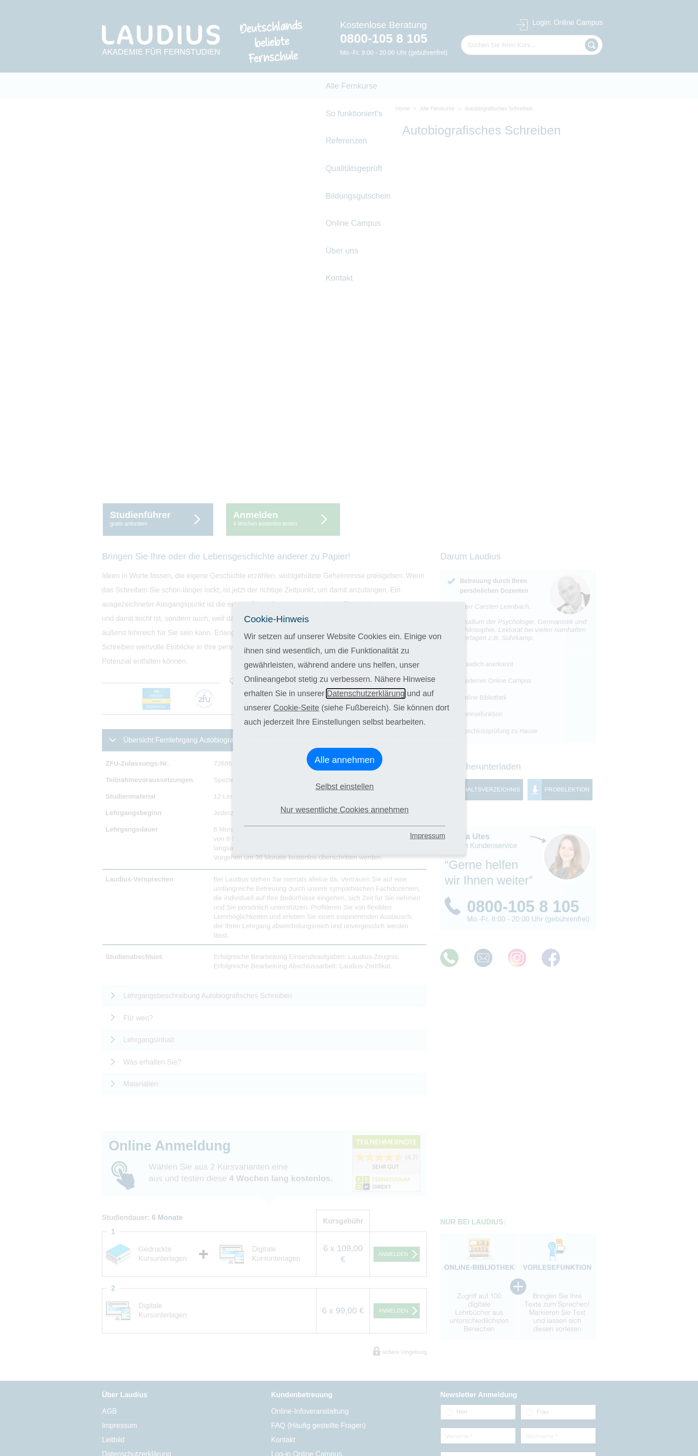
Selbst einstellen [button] (344, 786)
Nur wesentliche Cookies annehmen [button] (344, 809)
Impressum (427, 836)
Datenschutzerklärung (366, 693)
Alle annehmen (344, 760)
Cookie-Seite (296, 707)
